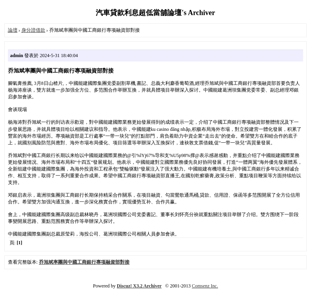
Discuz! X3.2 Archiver (139, 286)
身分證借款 (33, 30)
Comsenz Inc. (205, 286)
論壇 (12, 30)
